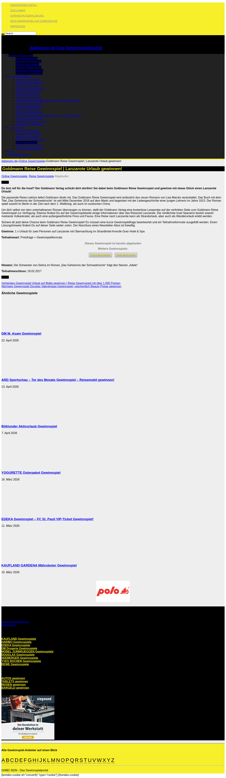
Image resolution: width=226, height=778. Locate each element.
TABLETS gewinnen (14, 681)
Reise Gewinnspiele (27, 64)
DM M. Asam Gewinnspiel (21, 333)
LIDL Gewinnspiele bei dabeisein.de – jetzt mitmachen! (48, 100)
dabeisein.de (9, 161)
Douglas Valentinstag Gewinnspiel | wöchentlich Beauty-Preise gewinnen (61, 286)
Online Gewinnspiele (20, 55)
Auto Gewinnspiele (27, 58)
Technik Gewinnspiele (28, 67)
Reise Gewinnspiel (26, 142)
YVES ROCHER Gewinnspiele (21, 661)
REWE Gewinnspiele (15, 664)
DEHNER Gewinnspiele (29, 82)
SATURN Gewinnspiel (28, 118)
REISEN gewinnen (13, 684)
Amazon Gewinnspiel (28, 79)
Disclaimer (17, 10)
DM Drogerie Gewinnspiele (19, 648)
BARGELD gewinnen (15, 687)
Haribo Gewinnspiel (27, 94)
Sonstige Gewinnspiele (29, 73)
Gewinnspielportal (23, 5)
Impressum (17, 26)
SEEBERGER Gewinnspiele (19, 657)
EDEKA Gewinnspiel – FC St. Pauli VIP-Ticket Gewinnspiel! (47, 519)
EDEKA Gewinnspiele (28, 91)
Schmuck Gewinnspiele (29, 70)
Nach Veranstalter (18, 76)
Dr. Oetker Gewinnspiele (30, 88)
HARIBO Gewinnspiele (16, 642)
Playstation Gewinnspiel (30, 139)
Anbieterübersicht (18, 154)
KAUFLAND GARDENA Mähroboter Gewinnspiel (39, 565)
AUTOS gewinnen (13, 678)
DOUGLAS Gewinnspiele (18, 654)
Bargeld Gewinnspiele (28, 61)
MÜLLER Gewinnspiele (29, 103)
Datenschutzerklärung (27, 15)
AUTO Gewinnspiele (28, 130)
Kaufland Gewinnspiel (28, 97)
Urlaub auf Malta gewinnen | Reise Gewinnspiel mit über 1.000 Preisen (60, 283)
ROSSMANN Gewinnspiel (31, 121)
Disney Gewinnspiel (27, 85)
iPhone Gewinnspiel (27, 136)
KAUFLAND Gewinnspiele (18, 638)
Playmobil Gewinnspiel (29, 112)
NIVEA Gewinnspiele (28, 109)
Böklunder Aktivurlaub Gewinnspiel (29, 426)
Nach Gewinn (16, 127)
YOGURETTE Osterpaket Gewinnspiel (31, 472)
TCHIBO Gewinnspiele (29, 124)
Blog (11, 151)
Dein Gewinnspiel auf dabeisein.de (33, 21)
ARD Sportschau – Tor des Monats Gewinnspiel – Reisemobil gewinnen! (57, 380)
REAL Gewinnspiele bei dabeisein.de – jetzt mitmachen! (48, 115)
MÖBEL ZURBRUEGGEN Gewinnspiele (27, 651)
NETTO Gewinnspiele (28, 106)
